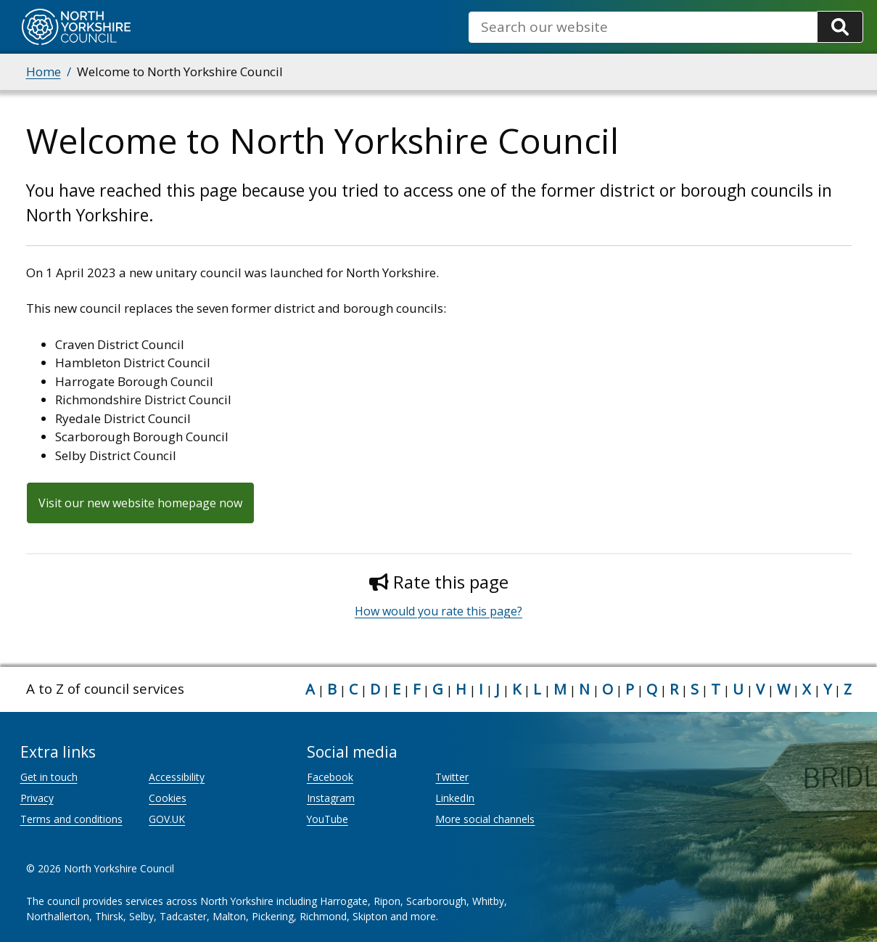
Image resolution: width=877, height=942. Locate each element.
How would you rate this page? (438, 611)
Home (43, 71)
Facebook (330, 777)
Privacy (37, 798)
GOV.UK (167, 819)
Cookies (167, 798)
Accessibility (177, 777)
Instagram (331, 798)
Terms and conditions (71, 819)
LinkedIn (454, 798)
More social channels (485, 819)
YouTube (327, 819)
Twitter (452, 777)
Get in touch (49, 777)
